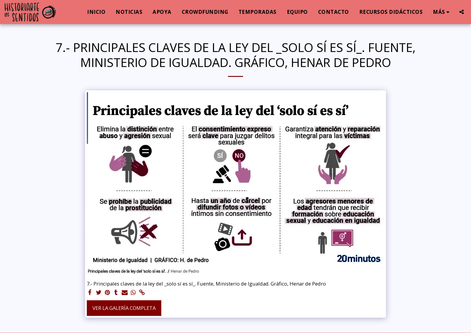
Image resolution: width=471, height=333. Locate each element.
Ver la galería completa (124, 307)
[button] (461, 11)
